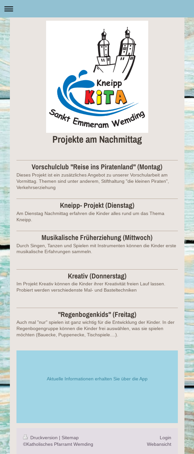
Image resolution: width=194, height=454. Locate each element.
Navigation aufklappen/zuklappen (97, 9)
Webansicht (159, 444)
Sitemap (70, 437)
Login (165, 437)
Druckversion (41, 437)
